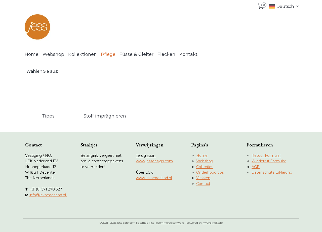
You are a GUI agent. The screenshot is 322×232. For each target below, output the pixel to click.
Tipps (48, 116)
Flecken (166, 54)
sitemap (143, 222)
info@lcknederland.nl (48, 195)
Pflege (108, 54)
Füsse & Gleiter (136, 54)
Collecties (204, 167)
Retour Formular (266, 155)
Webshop (53, 54)
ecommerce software (170, 222)
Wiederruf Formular (269, 161)
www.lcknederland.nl (154, 178)
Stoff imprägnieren (105, 116)
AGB (256, 167)
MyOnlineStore (213, 222)
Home (31, 54)
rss (152, 222)
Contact (203, 183)
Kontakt (188, 54)
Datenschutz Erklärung (272, 172)
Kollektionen (82, 54)
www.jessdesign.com (154, 161)
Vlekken (203, 178)
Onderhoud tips (210, 172)
